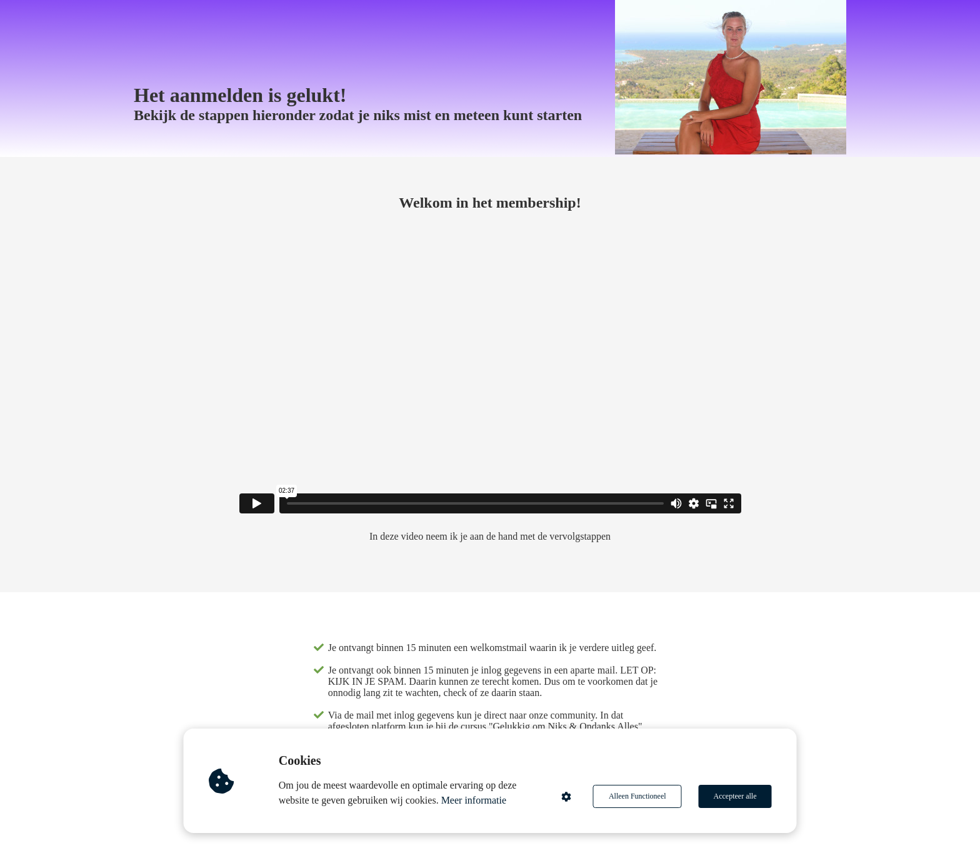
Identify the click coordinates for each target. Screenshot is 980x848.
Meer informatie (473, 800)
